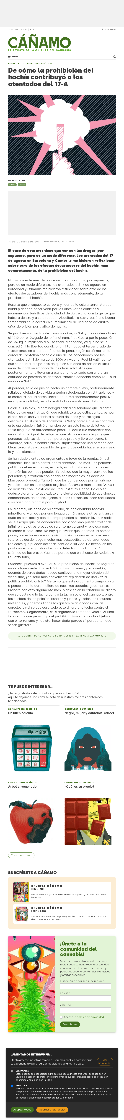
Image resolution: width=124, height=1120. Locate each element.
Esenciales (22, 1071)
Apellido (65, 1005)
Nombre (65, 993)
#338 (32, 30)
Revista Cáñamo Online (47, 887)
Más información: (105, 1062)
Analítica (22, 1085)
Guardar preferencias (52, 1109)
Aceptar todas (22, 1109)
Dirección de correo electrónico (82, 981)
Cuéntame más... (21, 855)
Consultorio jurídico (37, 63)
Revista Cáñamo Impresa (47, 909)
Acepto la (84, 1017)
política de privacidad (90, 1017)
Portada (13, 63)
